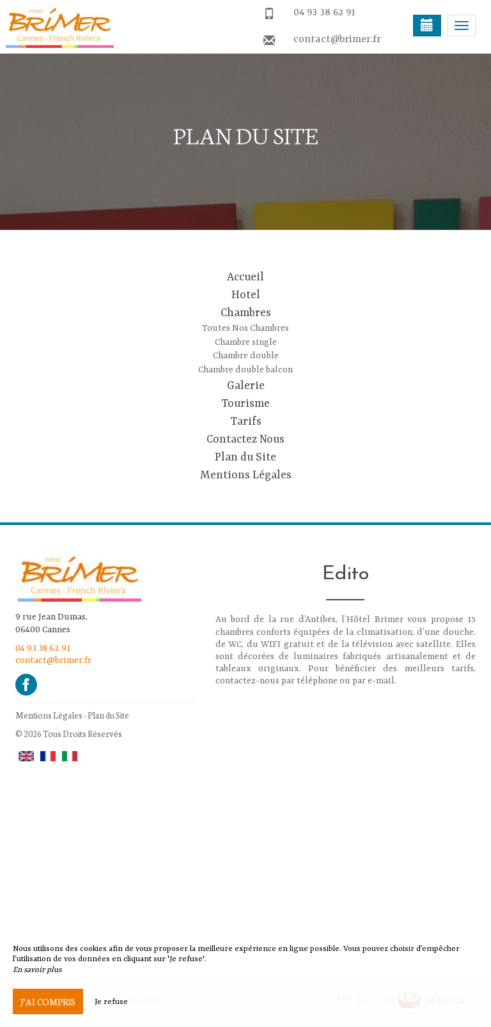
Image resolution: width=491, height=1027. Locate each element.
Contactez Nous (245, 439)
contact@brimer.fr (337, 39)
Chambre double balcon (245, 370)
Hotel (245, 295)
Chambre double (246, 356)
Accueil (245, 277)
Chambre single (246, 342)
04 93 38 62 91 (324, 13)
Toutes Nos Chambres (245, 328)
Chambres (246, 313)
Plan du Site (245, 457)
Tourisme (245, 403)
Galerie (246, 385)
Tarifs (245, 421)
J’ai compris (47, 1001)
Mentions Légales (246, 475)
